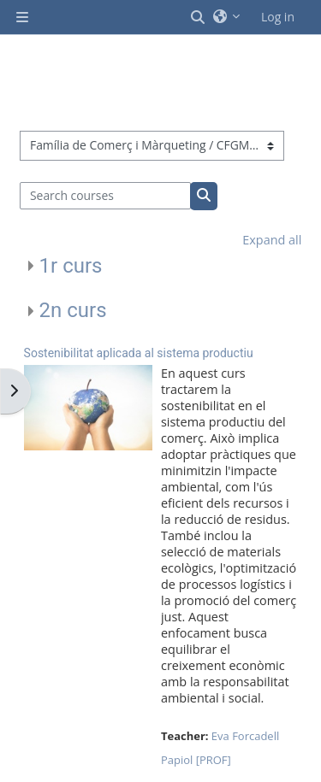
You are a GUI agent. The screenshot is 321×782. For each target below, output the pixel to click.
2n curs (73, 310)
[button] (198, 17)
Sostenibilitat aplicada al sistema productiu (138, 353)
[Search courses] (106, 195)
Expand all (271, 240)
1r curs (71, 266)
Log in (277, 17)
